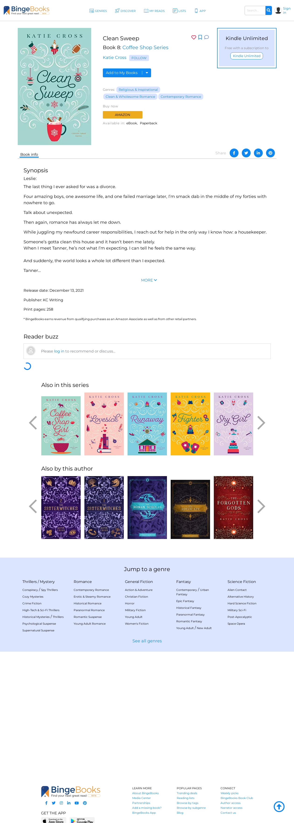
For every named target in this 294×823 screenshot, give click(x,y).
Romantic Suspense (88, 617)
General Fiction (139, 581)
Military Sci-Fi (237, 610)
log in (59, 351)
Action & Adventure (138, 590)
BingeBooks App (144, 812)
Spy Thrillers (49, 590)
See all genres (147, 640)
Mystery (47, 581)
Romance (83, 581)
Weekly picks (230, 793)
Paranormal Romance (89, 610)
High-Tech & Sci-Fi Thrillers (40, 610)
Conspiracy (30, 590)
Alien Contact (237, 590)
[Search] (268, 10)
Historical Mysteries (36, 617)
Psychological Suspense (39, 623)
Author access (231, 803)
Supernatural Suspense (38, 630)
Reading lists (185, 798)
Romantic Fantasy (189, 621)
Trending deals (187, 793)
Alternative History (241, 596)
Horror (130, 603)
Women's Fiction (137, 623)
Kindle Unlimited (246, 56)
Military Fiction (135, 610)
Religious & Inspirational (138, 90)
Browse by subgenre (191, 807)
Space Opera (236, 623)
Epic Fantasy (185, 601)
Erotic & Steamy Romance (92, 596)
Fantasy (183, 581)
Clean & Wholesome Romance (130, 97)
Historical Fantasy (188, 608)
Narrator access (231, 807)
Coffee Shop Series (145, 47)
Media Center (141, 798)
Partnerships (141, 803)
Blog (180, 812)
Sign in (287, 10)
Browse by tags (187, 803)
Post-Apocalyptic (240, 617)
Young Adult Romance (90, 623)
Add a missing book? (147, 807)
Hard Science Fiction (242, 603)
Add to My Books (127, 73)
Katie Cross (114, 57)
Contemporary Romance (181, 97)
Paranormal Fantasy (190, 614)
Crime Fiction (32, 603)
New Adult (204, 628)
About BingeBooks (145, 793)
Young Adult (133, 617)
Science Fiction (242, 581)
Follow (139, 58)
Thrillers (29, 581)
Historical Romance (87, 603)
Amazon (122, 115)
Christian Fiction (136, 596)
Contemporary (186, 590)
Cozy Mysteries (32, 596)
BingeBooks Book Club (237, 798)
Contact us (228, 812)
